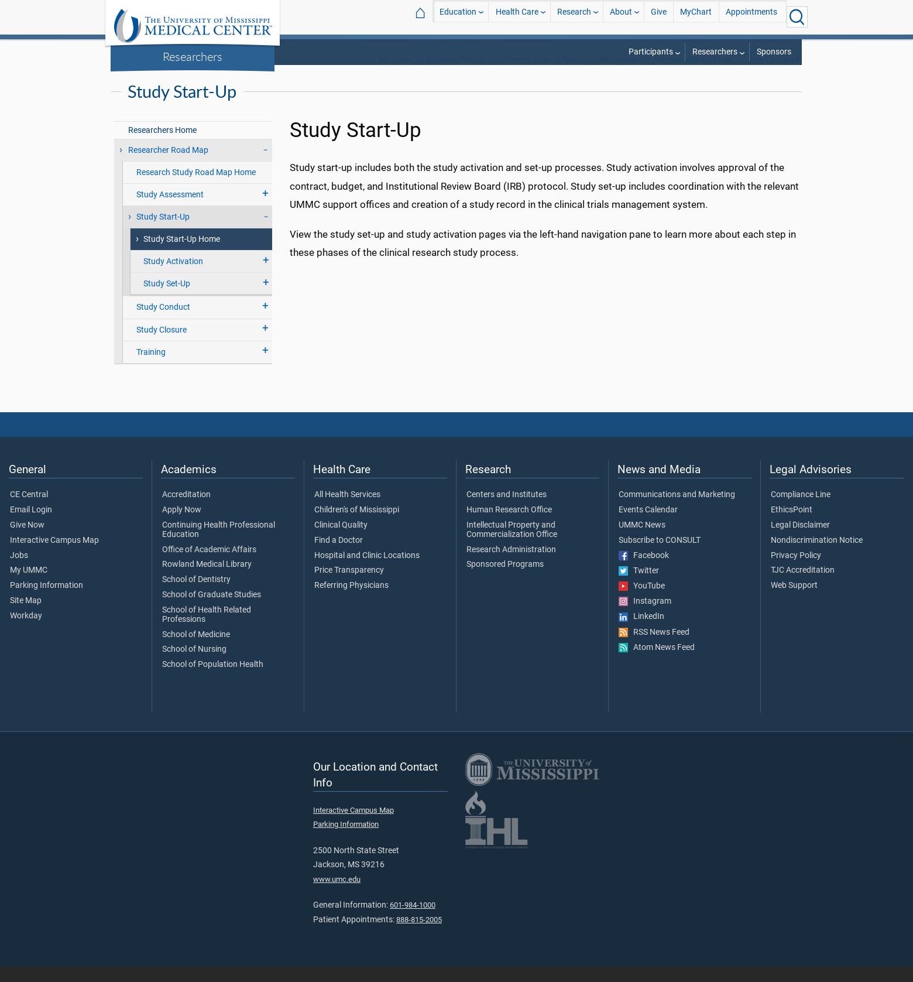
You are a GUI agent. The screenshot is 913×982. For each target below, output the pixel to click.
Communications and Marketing (677, 510)
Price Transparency (349, 585)
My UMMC (28, 585)
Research (574, 17)
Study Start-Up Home (181, 254)
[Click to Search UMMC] (797, 17)
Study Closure (161, 345)
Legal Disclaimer (800, 540)
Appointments (751, 17)
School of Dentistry (196, 595)
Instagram (645, 616)
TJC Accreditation (803, 585)
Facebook (644, 571)
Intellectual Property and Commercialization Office (511, 545)
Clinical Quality (341, 540)
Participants (651, 52)
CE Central (29, 510)
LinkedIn (641, 632)
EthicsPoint (791, 525)
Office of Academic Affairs (209, 565)
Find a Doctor (338, 555)
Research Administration (511, 565)
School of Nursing (194, 664)
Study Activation (173, 277)
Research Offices (456, 76)
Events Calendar (648, 525)
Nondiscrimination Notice (817, 555)
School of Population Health (212, 680)
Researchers (192, 56)
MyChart (696, 17)
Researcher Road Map (695, 76)
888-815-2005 (419, 934)
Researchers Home (162, 145)
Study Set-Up (166, 299)
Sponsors (774, 52)
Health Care (517, 17)
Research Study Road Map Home (196, 188)
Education (458, 17)
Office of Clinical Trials (543, 76)
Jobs (19, 571)
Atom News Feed (657, 663)
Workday (26, 631)
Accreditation (186, 510)
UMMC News (642, 540)
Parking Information (46, 600)
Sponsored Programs (505, 579)
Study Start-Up (774, 76)
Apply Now (181, 525)
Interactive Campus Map (54, 555)
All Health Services (347, 510)
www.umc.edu (337, 894)
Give (659, 17)
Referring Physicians (351, 600)
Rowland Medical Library (207, 579)
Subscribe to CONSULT (660, 555)
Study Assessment (170, 210)
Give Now (27, 540)
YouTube (642, 601)
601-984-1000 (412, 920)
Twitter (639, 586)
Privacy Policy (796, 571)
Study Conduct (163, 322)
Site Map (26, 616)
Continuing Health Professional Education (218, 545)
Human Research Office (509, 525)
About (621, 17)
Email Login (31, 525)
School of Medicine (196, 650)
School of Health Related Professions (206, 630)
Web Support (794, 600)
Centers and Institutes (506, 510)
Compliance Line (800, 510)
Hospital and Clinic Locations (367, 571)
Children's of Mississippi (356, 525)
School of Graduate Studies (211, 610)
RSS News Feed (654, 647)
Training (151, 367)
